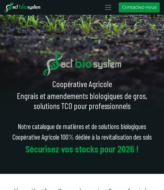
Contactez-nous (139, 7)
